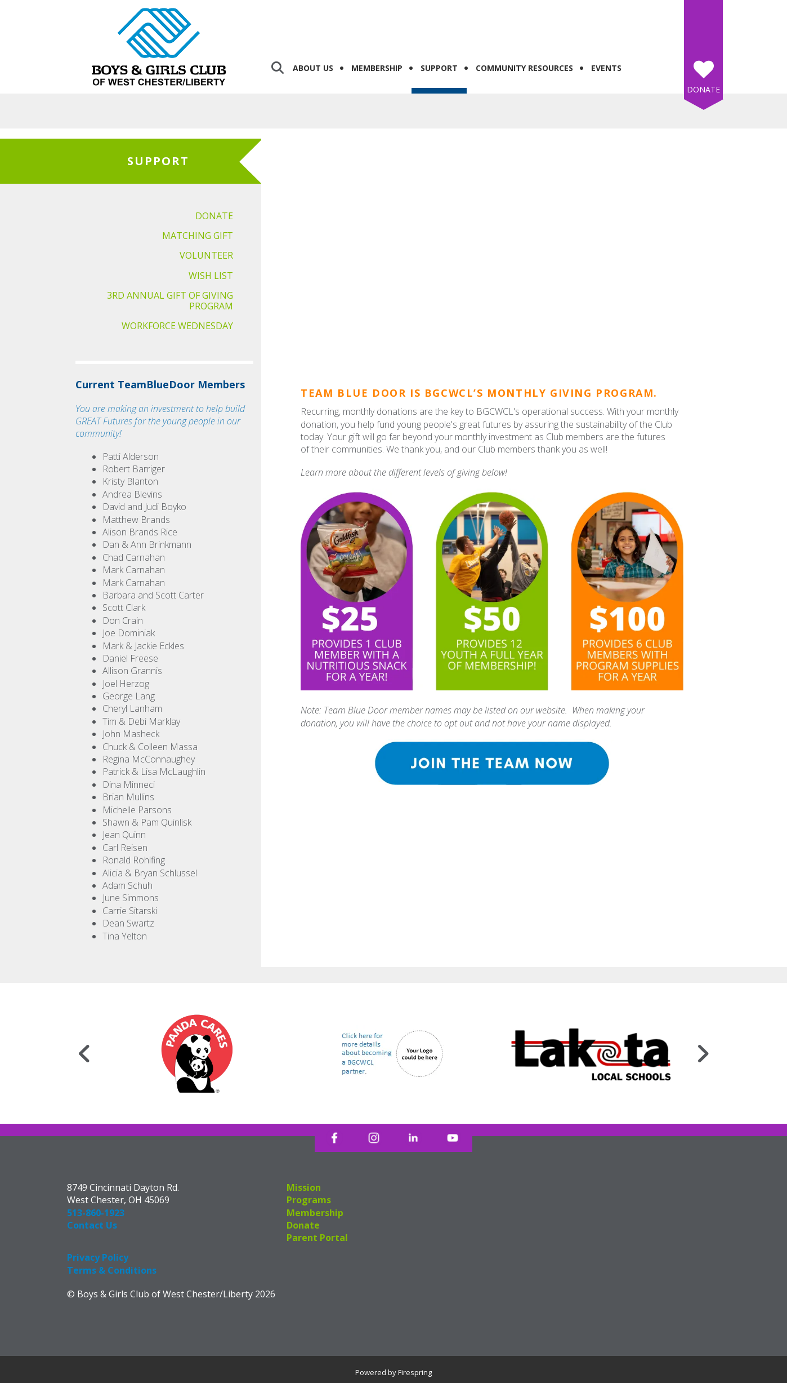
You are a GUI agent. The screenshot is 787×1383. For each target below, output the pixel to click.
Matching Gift (197, 235)
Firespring (415, 1372)
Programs (309, 1200)
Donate (703, 89)
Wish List (211, 275)
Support (439, 68)
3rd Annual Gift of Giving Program (170, 300)
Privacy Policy (97, 1257)
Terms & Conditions (111, 1270)
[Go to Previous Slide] (84, 1053)
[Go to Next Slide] (702, 1053)
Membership (377, 68)
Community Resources (524, 68)
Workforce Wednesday (177, 326)
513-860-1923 (95, 1213)
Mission (304, 1187)
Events (606, 68)
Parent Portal (317, 1237)
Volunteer (206, 255)
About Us (313, 68)
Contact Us (92, 1225)
